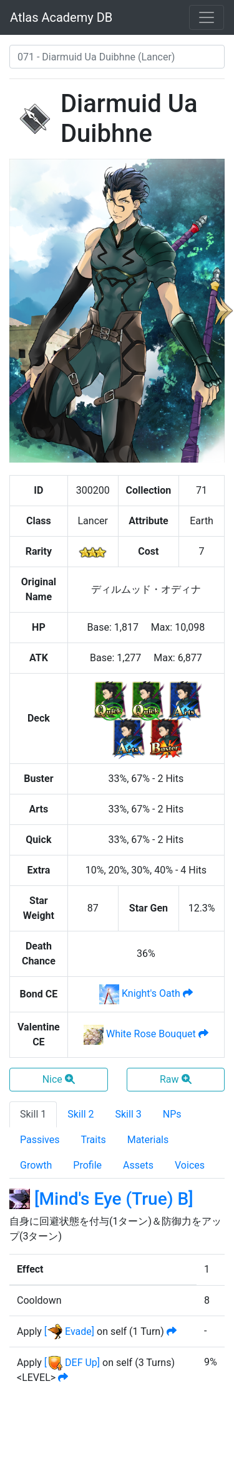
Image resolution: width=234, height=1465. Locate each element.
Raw (176, 1079)
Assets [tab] (138, 1165)
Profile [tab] (87, 1165)
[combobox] (117, 56)
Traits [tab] (93, 1140)
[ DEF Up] (72, 1362)
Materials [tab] (148, 1140)
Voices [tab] (190, 1165)
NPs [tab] (172, 1114)
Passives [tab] (40, 1140)
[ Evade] (69, 1331)
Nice (58, 1079)
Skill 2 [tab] (80, 1114)
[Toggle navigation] (206, 17)
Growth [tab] (36, 1165)
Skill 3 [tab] (128, 1114)
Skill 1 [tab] (33, 1114)
